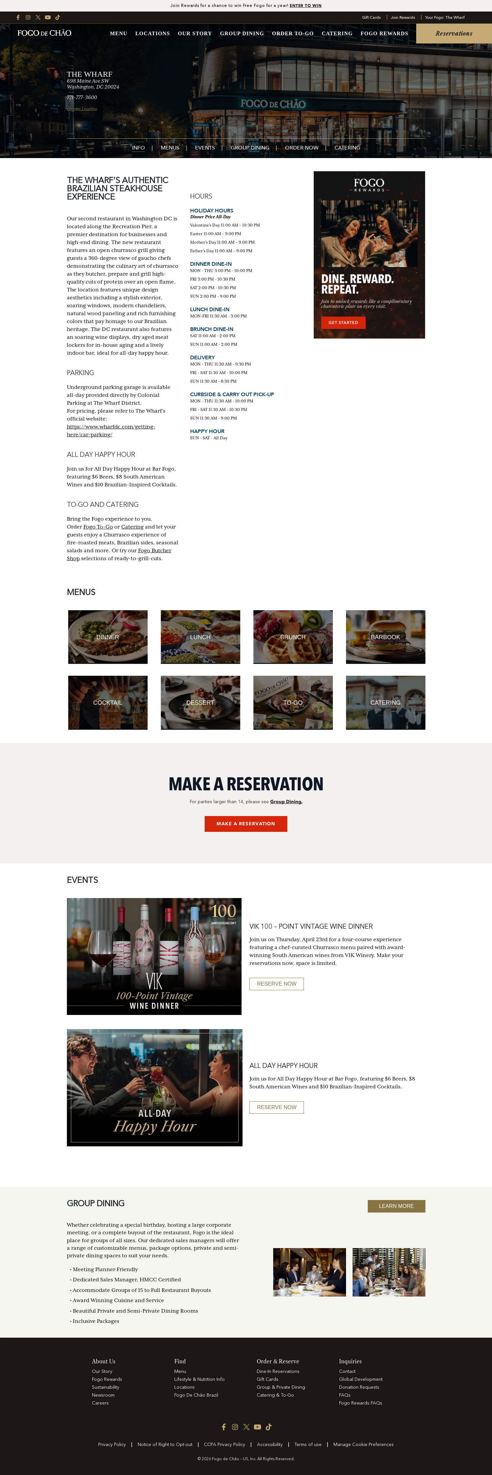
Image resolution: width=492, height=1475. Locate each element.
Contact (347, 1371)
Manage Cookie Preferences (363, 1444)
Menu (118, 33)
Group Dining (242, 33)
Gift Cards (371, 17)
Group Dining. (286, 802)
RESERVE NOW (277, 984)
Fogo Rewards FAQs (360, 1403)
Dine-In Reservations (278, 1371)
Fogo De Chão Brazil (196, 1395)
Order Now (302, 148)
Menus (170, 148)
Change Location (82, 108)
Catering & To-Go (275, 1395)
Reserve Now (277, 1107)
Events (205, 148)
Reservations (454, 33)
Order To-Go (293, 33)
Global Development (361, 1379)
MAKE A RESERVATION (246, 824)
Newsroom (103, 1395)
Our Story (195, 33)
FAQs (345, 1395)
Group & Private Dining (281, 1387)
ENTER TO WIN (306, 5)
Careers (100, 1403)
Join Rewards (403, 17)
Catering (337, 33)
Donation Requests (359, 1387)
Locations (152, 33)
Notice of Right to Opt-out (165, 1444)
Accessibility (270, 1444)
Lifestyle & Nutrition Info (199, 1379)
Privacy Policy (112, 1444)
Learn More (396, 1206)
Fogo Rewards (384, 33)
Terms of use (308, 1444)
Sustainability (105, 1387)
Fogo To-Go (98, 527)
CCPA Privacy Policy (224, 1444)
